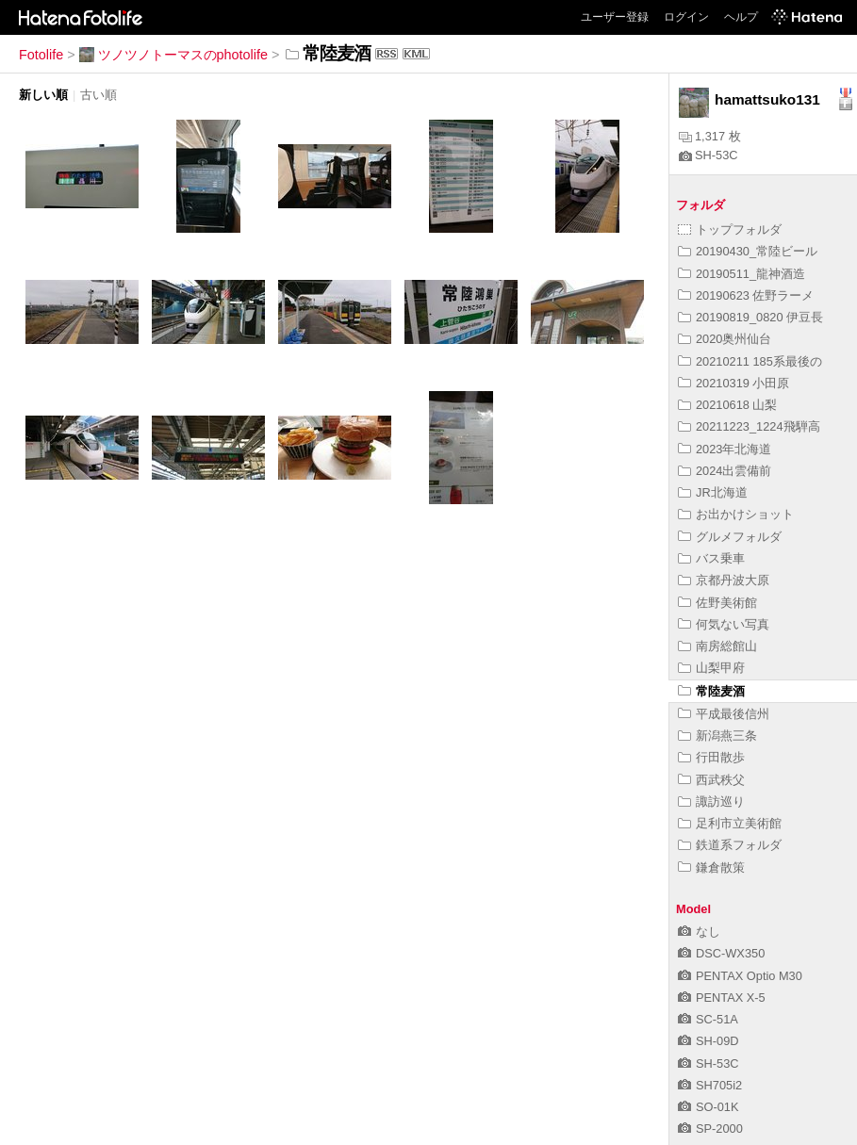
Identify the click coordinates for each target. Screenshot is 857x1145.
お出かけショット (736, 514)
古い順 (98, 95)
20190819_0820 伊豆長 (750, 317)
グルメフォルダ (730, 537)
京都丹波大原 (723, 580)
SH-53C (708, 155)
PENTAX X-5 (722, 997)
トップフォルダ (730, 229)
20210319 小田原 (734, 383)
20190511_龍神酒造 (741, 274)
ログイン (686, 17)
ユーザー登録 (615, 17)
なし (699, 931)
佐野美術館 (717, 603)
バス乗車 (711, 558)
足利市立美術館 (730, 823)
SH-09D (708, 1041)
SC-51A (708, 1019)
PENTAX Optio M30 (740, 976)
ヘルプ (741, 17)
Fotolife (41, 54)
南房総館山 (717, 646)
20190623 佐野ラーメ (746, 295)
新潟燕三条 (717, 735)
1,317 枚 (710, 136)
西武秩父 (711, 780)
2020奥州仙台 (724, 339)
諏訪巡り (711, 801)
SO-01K (708, 1107)
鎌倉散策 (711, 867)
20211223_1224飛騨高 (749, 426)
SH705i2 (710, 1085)
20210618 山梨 (728, 405)
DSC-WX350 (721, 953)
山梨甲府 (711, 668)
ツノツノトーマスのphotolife (173, 54)
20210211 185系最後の (750, 361)
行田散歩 (711, 757)
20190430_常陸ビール (747, 251)
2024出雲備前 (724, 471)
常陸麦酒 (711, 691)
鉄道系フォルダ (730, 845)
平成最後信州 (723, 714)
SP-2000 (710, 1128)
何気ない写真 (723, 624)
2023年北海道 (724, 449)
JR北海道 (713, 492)
